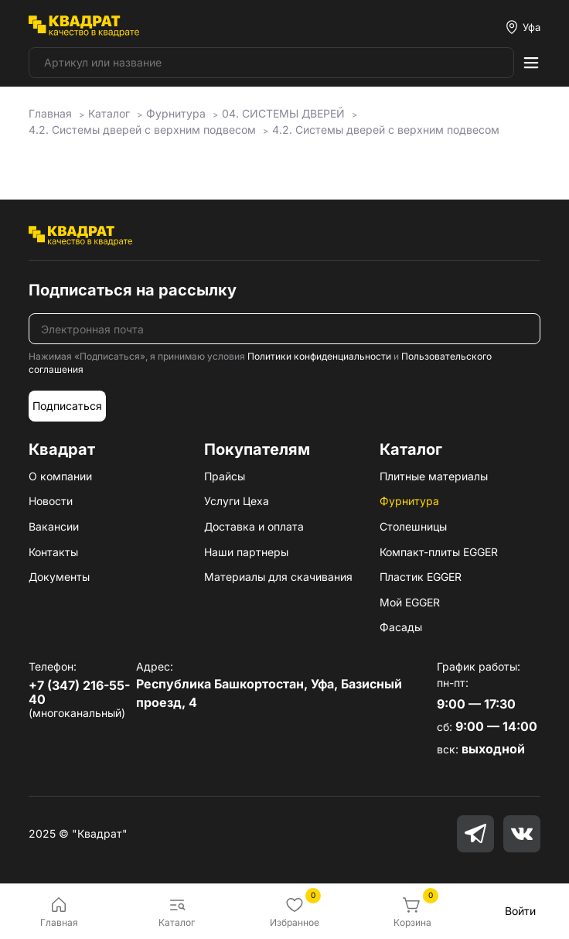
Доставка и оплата (254, 526)
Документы (59, 576)
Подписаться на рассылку (133, 290)
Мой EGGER (410, 602)
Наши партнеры (246, 551)
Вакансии (54, 526)
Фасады (401, 626)
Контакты (53, 551)
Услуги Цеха (236, 500)
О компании (60, 476)
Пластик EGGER (421, 576)
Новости (51, 500)
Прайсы (224, 476)
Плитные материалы (434, 476)
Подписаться (67, 405)
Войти (520, 910)
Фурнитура (409, 500)
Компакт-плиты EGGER (439, 551)
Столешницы (413, 526)
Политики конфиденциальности (319, 356)
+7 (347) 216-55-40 (79, 692)
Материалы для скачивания (278, 576)
